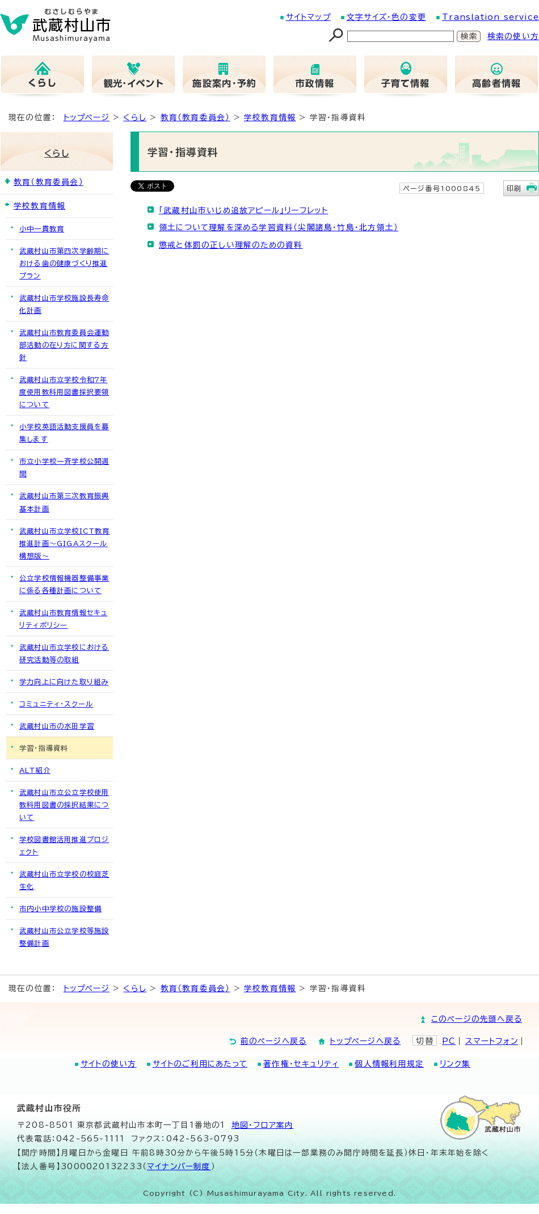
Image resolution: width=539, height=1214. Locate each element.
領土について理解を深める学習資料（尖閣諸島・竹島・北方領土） (278, 227)
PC (449, 1041)
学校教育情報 (270, 117)
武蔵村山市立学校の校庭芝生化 (64, 880)
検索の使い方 (513, 36)
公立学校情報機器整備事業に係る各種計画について (64, 584)
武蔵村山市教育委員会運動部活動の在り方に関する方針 (64, 345)
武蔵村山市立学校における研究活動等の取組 (64, 653)
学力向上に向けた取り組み (63, 681)
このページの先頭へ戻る (476, 1019)
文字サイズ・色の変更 (386, 17)
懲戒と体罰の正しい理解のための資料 (230, 245)
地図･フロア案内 (262, 1125)
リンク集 (455, 1064)
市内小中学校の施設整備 (60, 908)
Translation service (490, 17)
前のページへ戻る (274, 1041)
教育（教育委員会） (195, 117)
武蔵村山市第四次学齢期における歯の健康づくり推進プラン (64, 263)
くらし (134, 117)
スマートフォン (491, 1041)
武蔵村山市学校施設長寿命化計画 (64, 304)
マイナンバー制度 (179, 1166)
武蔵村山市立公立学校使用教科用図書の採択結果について (64, 804)
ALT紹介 (34, 770)
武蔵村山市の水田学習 (56, 725)
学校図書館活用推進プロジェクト (64, 845)
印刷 (514, 188)
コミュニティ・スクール (56, 703)
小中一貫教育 (41, 228)
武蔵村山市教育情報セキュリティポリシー (63, 618)
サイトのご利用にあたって (200, 1064)
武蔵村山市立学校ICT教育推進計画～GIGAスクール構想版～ (64, 543)
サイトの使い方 (108, 1064)
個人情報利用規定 (389, 1064)
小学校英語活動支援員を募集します (64, 432)
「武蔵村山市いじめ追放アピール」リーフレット (243, 210)
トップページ (87, 117)
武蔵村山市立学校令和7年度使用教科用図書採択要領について (64, 392)
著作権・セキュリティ (301, 1064)
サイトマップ (308, 17)
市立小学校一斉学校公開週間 (64, 467)
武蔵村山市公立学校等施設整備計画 (64, 936)
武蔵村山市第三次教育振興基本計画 (64, 501)
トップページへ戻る (365, 1041)
